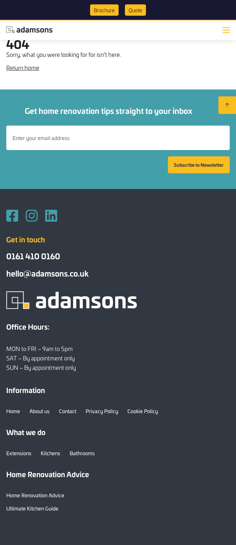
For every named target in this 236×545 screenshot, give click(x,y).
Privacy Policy (102, 410)
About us (40, 410)
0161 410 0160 (33, 256)
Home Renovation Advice (35, 495)
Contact (67, 410)
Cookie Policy (142, 410)
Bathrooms (82, 453)
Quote (135, 10)
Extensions (18, 453)
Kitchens (50, 453)
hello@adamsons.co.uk (47, 273)
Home (13, 410)
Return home (22, 68)
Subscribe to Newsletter (199, 165)
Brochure (104, 10)
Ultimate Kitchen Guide (32, 508)
